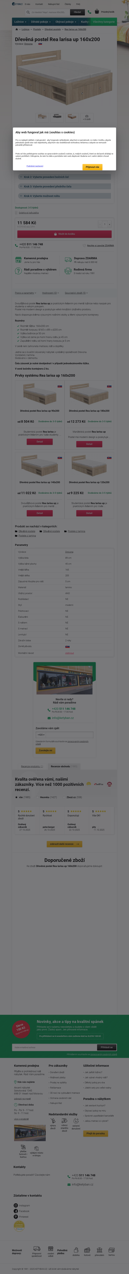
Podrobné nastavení (35, 166)
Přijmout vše (92, 167)
